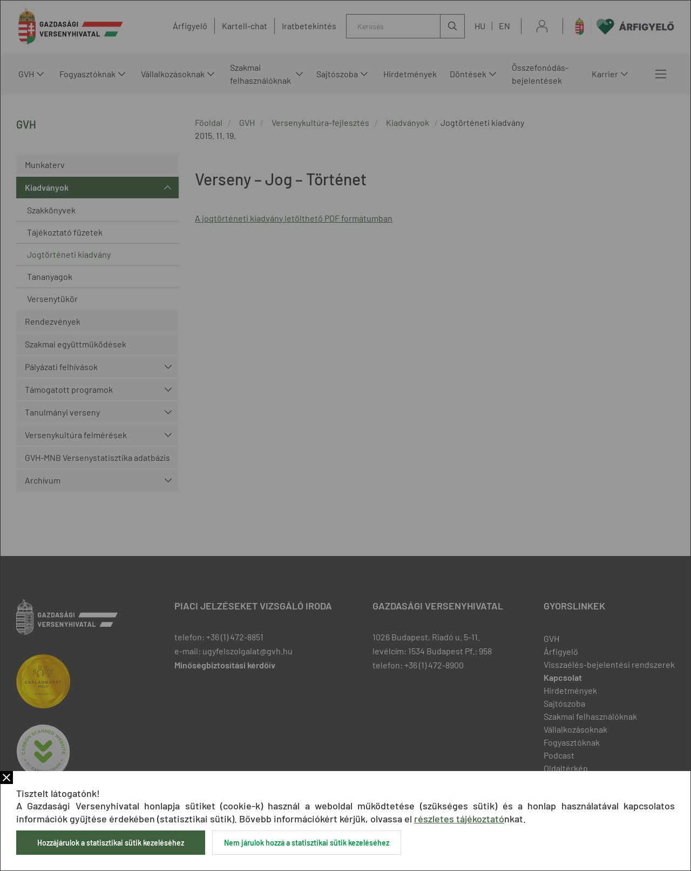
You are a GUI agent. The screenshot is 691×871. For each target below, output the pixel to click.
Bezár (6, 777)
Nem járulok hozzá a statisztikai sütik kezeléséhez (306, 842)
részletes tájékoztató (459, 819)
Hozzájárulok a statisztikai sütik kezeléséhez (110, 842)
